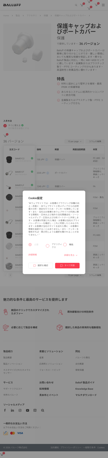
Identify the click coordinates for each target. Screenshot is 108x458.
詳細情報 (32, 255)
